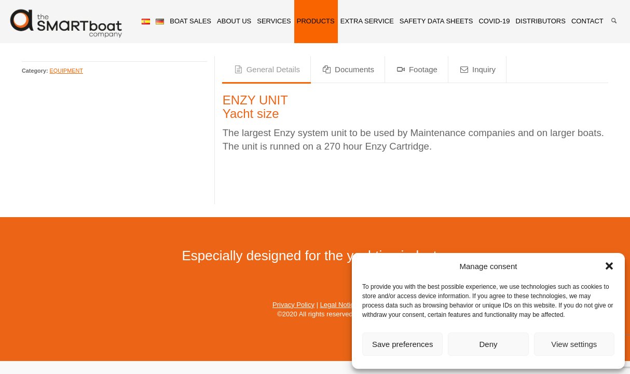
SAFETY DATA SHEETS (436, 21)
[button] (609, 266)
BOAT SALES (190, 21)
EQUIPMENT (66, 71)
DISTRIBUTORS (540, 21)
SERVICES (274, 21)
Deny (488, 344)
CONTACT (587, 21)
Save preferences (402, 344)
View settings (574, 344)
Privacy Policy (293, 305)
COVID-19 (494, 21)
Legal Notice (339, 305)
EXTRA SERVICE (367, 21)
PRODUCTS (316, 21)
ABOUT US (234, 21)
